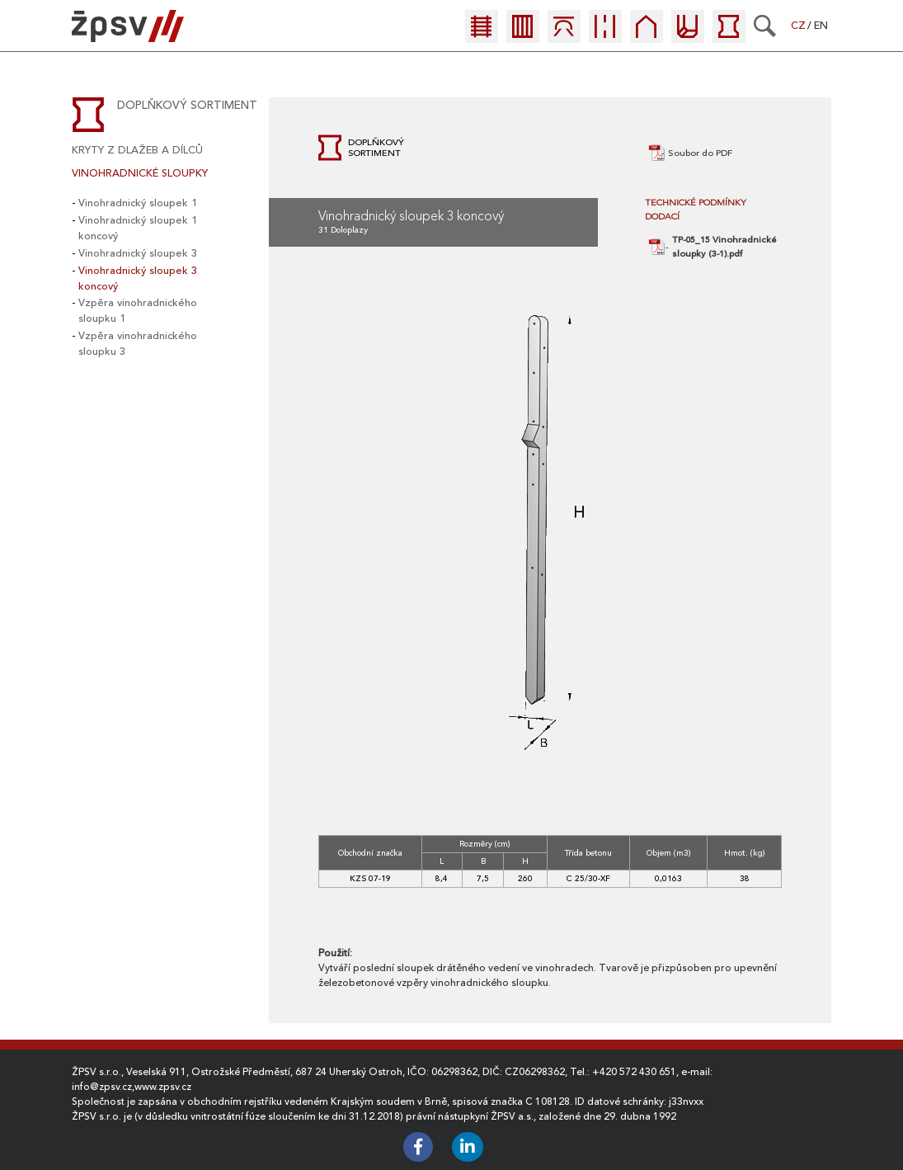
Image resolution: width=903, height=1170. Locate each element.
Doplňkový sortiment (187, 105)
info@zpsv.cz (102, 1086)
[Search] (765, 25)
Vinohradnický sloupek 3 (137, 253)
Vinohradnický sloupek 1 (137, 203)
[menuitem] (485, 30)
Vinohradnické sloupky (140, 173)
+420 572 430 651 (634, 1071)
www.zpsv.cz (162, 1086)
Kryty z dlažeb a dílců (137, 150)
